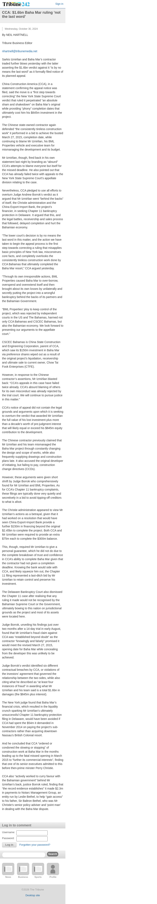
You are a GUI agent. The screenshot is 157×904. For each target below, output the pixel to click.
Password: (8, 838)
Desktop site (33, 895)
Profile (52, 877)
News (8, 877)
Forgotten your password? (34, 844)
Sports (38, 877)
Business (23, 877)
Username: (8, 832)
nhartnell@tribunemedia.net (19, 51)
